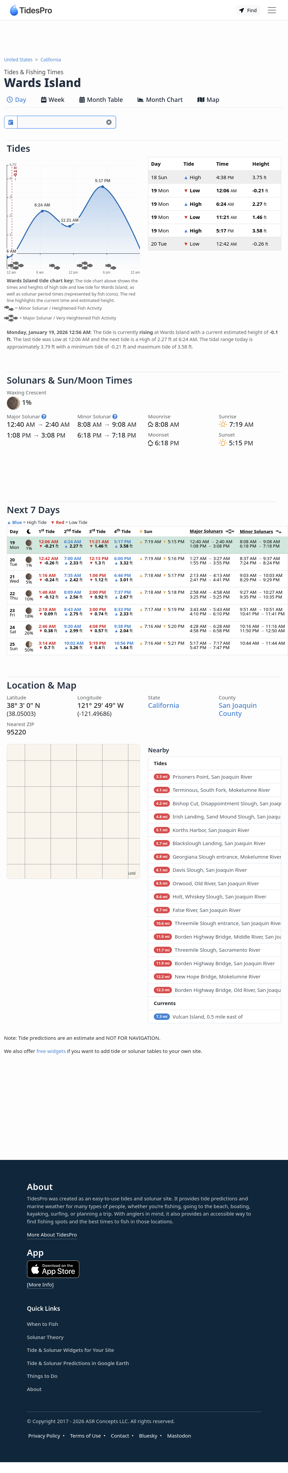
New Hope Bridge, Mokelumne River (207, 976)
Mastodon (179, 1435)
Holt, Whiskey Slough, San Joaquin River (210, 896)
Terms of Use (85, 1435)
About (34, 1389)
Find (248, 10)
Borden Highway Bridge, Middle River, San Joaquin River (217, 936)
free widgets (51, 1051)
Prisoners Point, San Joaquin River (203, 776)
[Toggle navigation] (272, 10)
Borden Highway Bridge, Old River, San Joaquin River (217, 989)
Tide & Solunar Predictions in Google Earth (78, 1363)
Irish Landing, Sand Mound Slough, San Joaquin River (217, 816)
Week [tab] (53, 99)
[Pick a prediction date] (10, 122)
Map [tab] (208, 99)
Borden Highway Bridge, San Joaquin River (214, 963)
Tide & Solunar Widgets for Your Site (70, 1349)
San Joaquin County (238, 709)
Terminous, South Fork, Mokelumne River (212, 789)
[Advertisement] (144, 38)
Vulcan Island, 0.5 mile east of (198, 1016)
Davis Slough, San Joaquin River (200, 869)
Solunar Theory (45, 1337)
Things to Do (42, 1375)
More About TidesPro (52, 1234)
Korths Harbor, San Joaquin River (201, 830)
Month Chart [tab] (160, 99)
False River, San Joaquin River (197, 910)
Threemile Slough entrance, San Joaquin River (217, 923)
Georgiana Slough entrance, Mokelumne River (217, 856)
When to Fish (42, 1324)
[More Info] (40, 1284)
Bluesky (148, 1435)
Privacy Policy (44, 1435)
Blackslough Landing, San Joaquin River (209, 843)
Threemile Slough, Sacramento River (207, 949)
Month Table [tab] (101, 99)
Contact (120, 1435)
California (51, 60)
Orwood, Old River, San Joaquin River (206, 883)
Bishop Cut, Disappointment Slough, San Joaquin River (217, 803)
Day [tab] (16, 99)
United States (18, 60)
